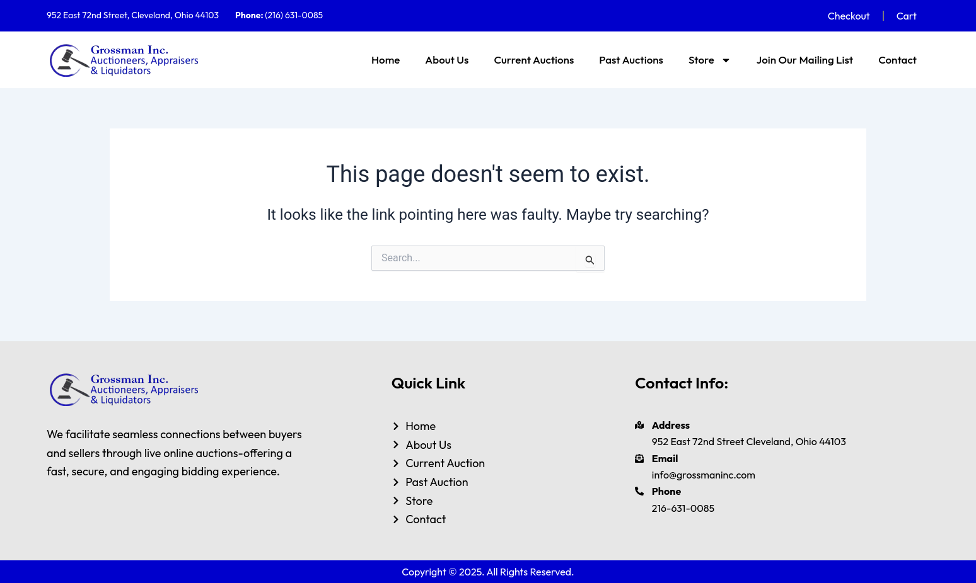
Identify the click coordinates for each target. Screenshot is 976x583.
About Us (446, 59)
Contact (897, 59)
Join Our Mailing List (805, 59)
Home (385, 59)
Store (709, 60)
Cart (907, 15)
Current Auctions (534, 59)
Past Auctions (631, 59)
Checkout (849, 15)
